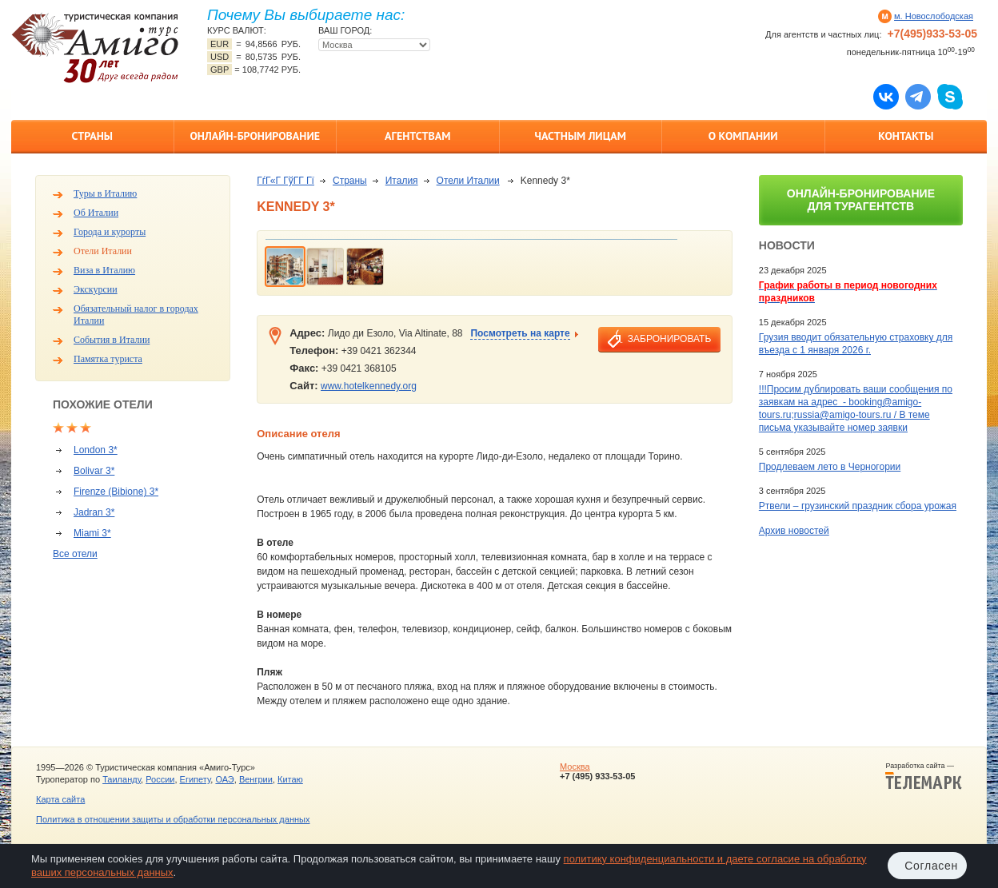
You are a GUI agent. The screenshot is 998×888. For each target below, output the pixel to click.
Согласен (931, 865)
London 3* (96, 450)
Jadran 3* (94, 512)
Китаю (290, 779)
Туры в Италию (105, 193)
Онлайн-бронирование (255, 136)
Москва (575, 766)
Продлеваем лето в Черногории (829, 466)
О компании (743, 136)
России (160, 779)
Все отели (75, 553)
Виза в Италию (104, 270)
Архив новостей (794, 530)
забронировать (669, 338)
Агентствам (417, 136)
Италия (401, 180)
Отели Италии (103, 251)
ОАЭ (224, 779)
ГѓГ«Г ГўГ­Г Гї (285, 180)
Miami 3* (92, 533)
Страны (92, 136)
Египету (195, 779)
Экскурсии (96, 289)
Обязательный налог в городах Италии (136, 314)
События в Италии (112, 339)
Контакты (905, 136)
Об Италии (96, 212)
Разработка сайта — (923, 776)
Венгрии (256, 779)
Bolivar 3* (94, 470)
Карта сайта (60, 799)
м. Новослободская (933, 16)
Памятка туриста (108, 358)
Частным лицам (580, 136)
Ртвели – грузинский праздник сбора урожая (857, 506)
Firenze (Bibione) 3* (116, 491)
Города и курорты (110, 231)
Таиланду (121, 779)
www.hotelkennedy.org (369, 386)
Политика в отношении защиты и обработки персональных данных (172, 819)
